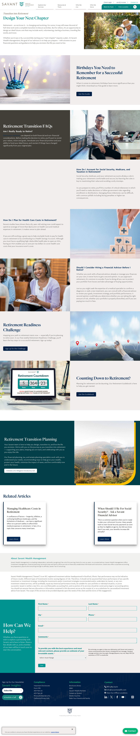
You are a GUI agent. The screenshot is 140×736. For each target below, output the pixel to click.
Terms (79, 735)
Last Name (93, 604)
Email (41, 626)
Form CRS (37, 688)
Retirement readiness (11, 135)
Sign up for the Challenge (15, 349)
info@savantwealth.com (45, 713)
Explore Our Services (42, 6)
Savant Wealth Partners (94, 691)
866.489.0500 (40, 710)
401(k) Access (121, 2)
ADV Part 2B (38, 693)
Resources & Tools (62, 6)
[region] (39, 730)
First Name (43, 604)
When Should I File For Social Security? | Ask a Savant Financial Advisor (114, 512)
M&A (87, 688)
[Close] (72, 729)
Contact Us (134, 2)
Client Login (108, 2)
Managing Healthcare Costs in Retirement (24, 510)
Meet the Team (109, 7)
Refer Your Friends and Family (96, 698)
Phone (91, 615)
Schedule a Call (13, 707)
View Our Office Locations (45, 716)
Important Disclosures (42, 686)
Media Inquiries (91, 696)
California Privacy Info (41, 698)
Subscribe (8, 700)
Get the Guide (84, 94)
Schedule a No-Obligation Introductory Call (20, 471)
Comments (43, 637)
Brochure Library (92, 686)
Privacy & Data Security (42, 696)
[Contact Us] (130, 731)
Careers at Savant (92, 693)
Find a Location (123, 7)
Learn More (13, 539)
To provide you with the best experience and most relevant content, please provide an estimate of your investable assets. (61, 651)
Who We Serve (93, 6)
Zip (40, 615)
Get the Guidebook (86, 394)
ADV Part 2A (38, 691)
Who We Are (78, 6)
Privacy (75, 735)
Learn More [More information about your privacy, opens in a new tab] (55, 732)
